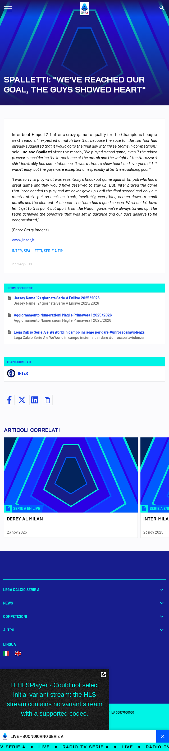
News (84, 603)
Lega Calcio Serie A (84, 589)
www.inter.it (23, 239)
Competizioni (84, 616)
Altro (84, 629)
